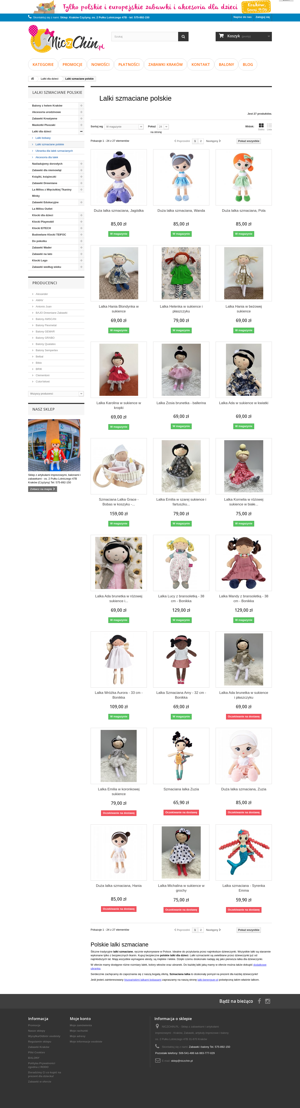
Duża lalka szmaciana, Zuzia (243, 789)
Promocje (72, 64)
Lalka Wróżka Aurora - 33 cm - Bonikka (118, 695)
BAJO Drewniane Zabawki (51, 312)
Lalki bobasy (43, 137)
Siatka (261, 127)
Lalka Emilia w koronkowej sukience (118, 791)
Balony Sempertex (46, 350)
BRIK (38, 369)
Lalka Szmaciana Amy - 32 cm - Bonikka (181, 695)
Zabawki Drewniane (44, 183)
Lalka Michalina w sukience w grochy (181, 888)
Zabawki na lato (42, 254)
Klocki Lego (40, 260)
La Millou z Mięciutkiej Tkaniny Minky (51, 192)
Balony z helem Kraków (47, 105)
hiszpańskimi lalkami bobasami (142, 979)
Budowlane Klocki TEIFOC (49, 234)
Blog (248, 64)
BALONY (226, 64)
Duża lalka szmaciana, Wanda (181, 211)
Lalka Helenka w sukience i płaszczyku (181, 309)
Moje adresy (77, 1036)
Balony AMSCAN (45, 319)
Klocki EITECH (41, 228)
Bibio (38, 362)
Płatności (129, 64)
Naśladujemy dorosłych (47, 163)
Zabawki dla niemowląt (46, 170)
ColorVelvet (42, 381)
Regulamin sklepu (39, 1041)
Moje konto (80, 1018)
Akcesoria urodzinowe (46, 112)
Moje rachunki (79, 1030)
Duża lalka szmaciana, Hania (118, 886)
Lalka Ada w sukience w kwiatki (243, 403)
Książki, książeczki (44, 176)
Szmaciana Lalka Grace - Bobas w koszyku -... (119, 502)
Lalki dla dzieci (41, 131)
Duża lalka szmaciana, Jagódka (119, 211)
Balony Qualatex (45, 344)
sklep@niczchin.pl (182, 1060)
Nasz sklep (43, 409)
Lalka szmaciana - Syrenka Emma (243, 888)
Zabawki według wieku (46, 266)
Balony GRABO (45, 337)
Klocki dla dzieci (42, 215)
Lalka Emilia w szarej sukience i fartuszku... (181, 502)
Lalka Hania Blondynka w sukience (119, 309)
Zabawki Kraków (165, 64)
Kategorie (43, 64)
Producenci (44, 282)
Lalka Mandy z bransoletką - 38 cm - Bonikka (243, 598)
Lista (269, 127)
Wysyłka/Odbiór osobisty (44, 1036)
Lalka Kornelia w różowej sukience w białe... (243, 502)
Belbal (39, 356)
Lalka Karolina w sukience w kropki (118, 405)
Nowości (100, 64)
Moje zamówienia (81, 1025)
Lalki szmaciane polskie (49, 144)
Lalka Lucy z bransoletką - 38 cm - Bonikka (181, 598)
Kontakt (200, 64)
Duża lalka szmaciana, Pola (244, 211)
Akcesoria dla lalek (46, 157)
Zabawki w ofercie (39, 1081)
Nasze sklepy (36, 1030)
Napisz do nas (243, 17)
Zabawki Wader (42, 247)
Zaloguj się (263, 17)
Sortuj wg (97, 126)
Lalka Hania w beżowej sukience (244, 309)
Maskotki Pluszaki (43, 125)
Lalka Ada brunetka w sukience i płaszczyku (243, 695)
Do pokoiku (39, 241)
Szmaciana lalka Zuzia (181, 789)
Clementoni (42, 375)
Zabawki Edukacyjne (45, 202)
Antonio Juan (43, 306)
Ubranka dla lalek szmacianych (54, 150)
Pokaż (152, 126)
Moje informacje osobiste (86, 1041)
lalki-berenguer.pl (208, 979)
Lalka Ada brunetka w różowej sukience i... (118, 598)
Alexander (41, 294)
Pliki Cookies (36, 1052)
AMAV (39, 300)
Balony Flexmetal (45, 325)
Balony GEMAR (45, 331)
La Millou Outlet (42, 208)
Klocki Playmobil (43, 221)
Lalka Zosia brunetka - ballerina (181, 403)
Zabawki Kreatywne (44, 118)
